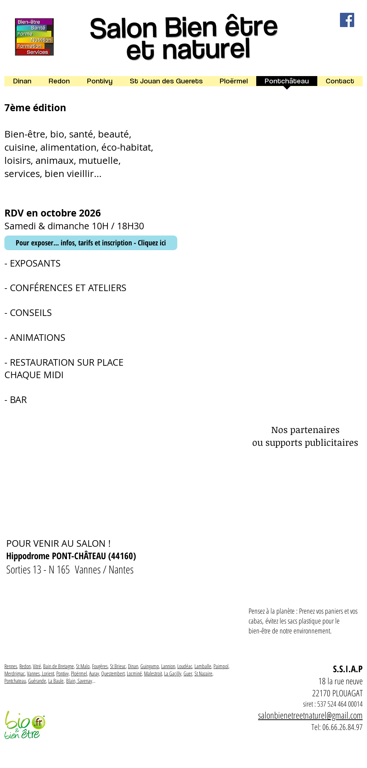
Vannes (33, 673)
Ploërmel (79, 673)
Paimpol (220, 666)
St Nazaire (203, 673)
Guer (188, 673)
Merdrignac (14, 673)
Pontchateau (15, 680)
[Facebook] (347, 20)
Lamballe (202, 666)
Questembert (113, 673)
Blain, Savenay (79, 680)
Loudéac (184, 666)
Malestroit (153, 673)
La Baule (56, 680)
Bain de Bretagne (58, 666)
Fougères (100, 666)
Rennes (10, 666)
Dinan (133, 666)
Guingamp (149, 666)
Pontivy (62, 673)
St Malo (83, 666)
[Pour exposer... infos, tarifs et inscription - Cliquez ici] (90, 243)
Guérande (37, 680)
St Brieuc (118, 666)
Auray (94, 673)
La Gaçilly (172, 673)
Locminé (134, 673)
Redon (25, 666)
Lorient (48, 673)
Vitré (37, 666)
